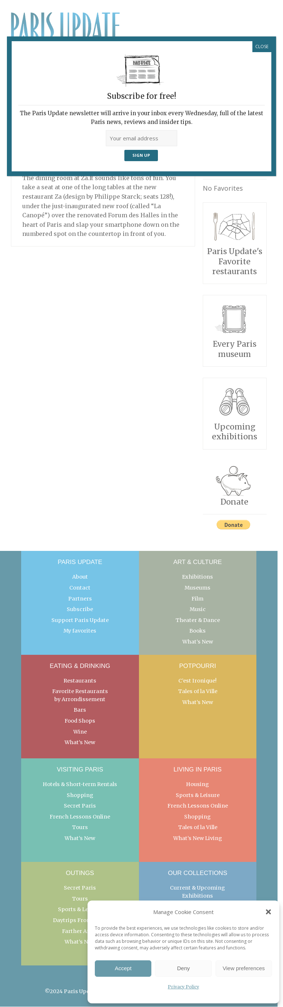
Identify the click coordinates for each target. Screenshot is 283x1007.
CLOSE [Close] (261, 46)
